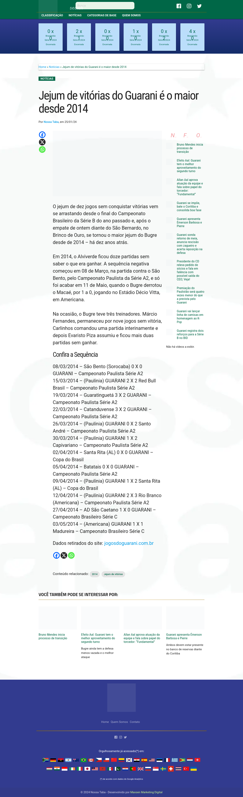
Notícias (75, 15)
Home (42, 67)
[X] (64, 555)
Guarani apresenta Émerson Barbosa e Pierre (189, 222)
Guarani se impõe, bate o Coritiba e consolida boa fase (189, 206)
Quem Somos (131, 15)
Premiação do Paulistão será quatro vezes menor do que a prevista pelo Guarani (190, 295)
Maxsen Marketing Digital (146, 792)
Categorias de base (102, 15)
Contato (135, 722)
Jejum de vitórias (113, 574)
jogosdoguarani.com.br (129, 543)
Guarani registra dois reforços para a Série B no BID (190, 334)
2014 (95, 574)
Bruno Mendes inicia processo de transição (190, 148)
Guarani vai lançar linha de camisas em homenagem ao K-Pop (190, 316)
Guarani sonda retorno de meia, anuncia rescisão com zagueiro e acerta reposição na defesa (189, 244)
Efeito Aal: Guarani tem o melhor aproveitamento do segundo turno (189, 165)
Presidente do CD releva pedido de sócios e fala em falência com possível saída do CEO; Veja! (188, 270)
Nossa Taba (51, 122)
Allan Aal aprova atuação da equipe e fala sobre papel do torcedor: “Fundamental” (190, 187)
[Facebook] (56, 555)
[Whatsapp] (71, 555)
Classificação (52, 15)
